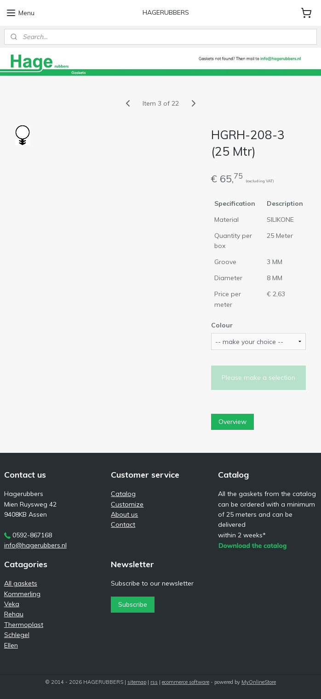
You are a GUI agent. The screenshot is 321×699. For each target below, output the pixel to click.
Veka (11, 604)
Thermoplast (23, 624)
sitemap (136, 682)
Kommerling (22, 594)
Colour (222, 325)
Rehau (13, 614)
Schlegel (16, 635)
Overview (232, 421)
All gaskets (20, 583)
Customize (127, 504)
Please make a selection (258, 377)
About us (124, 514)
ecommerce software (185, 682)
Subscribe (132, 604)
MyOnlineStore (258, 682)
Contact (123, 524)
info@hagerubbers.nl (35, 545)
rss (154, 682)
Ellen (11, 645)
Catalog (123, 494)
